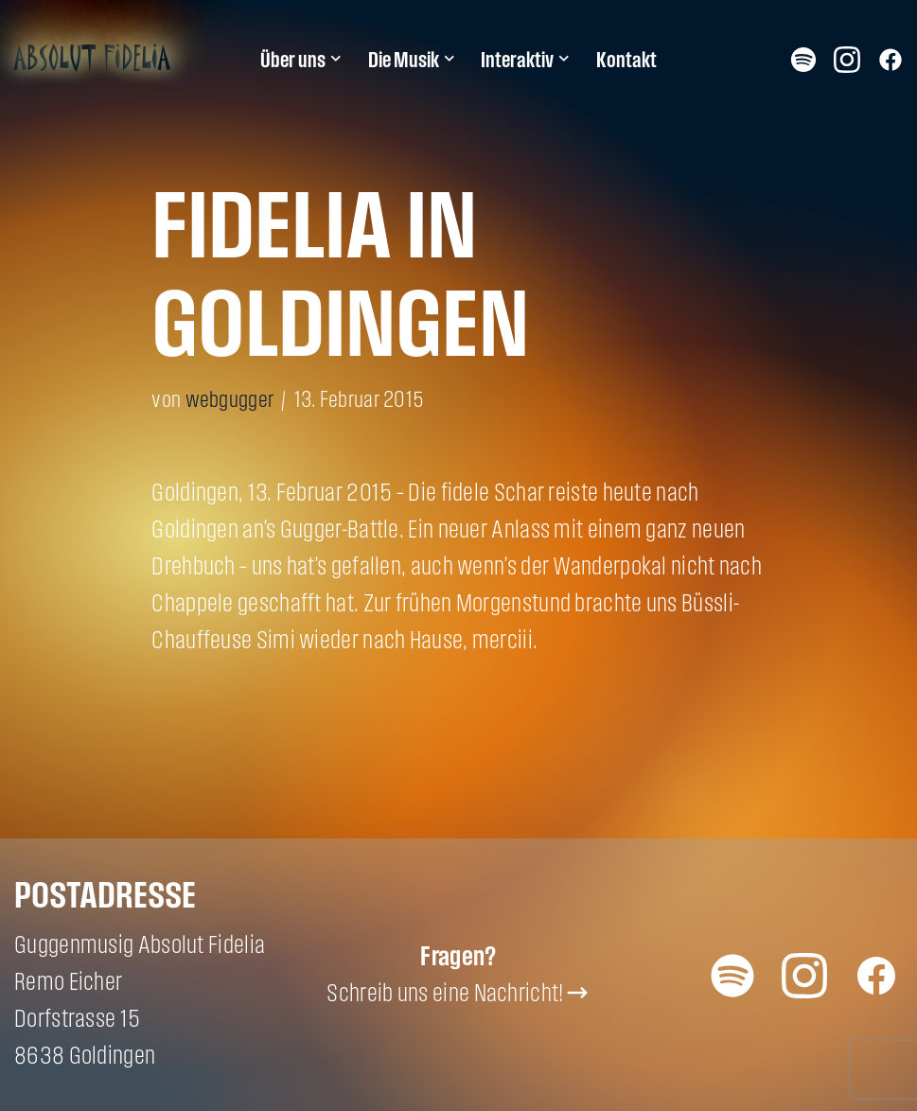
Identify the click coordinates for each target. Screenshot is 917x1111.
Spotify (803, 59)
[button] (336, 58)
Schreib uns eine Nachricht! (444, 992)
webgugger (229, 399)
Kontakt (626, 59)
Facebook (890, 59)
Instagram (847, 59)
